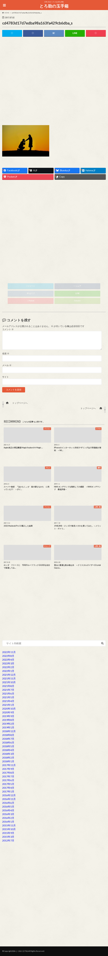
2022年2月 (8, 667)
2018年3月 (8, 753)
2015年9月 (8, 832)
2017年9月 (8, 768)
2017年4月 (8, 787)
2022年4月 (8, 659)
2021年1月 (8, 704)
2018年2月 (8, 757)
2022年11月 (9, 652)
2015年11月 (9, 825)
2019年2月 (8, 723)
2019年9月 (8, 716)
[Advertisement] (54, 63)
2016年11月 (9, 798)
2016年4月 (8, 810)
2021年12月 (9, 674)
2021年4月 (8, 700)
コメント (8, 329)
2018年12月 (9, 731)
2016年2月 (8, 817)
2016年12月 (9, 795)
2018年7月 (8, 738)
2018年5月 (8, 746)
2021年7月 (8, 689)
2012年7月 (8, 840)
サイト (5, 377)
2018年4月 (8, 749)
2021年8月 (8, 685)
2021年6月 (8, 693)
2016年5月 (8, 806)
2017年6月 (8, 780)
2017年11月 (9, 765)
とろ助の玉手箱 (54, 5)
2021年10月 (9, 682)
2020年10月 (9, 708)
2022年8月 (8, 655)
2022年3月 (8, 663)
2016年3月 (8, 814)
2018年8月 (8, 734)
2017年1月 (8, 791)
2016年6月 (8, 802)
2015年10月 (9, 829)
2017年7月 (8, 776)
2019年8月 (8, 719)
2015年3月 (8, 836)
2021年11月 (9, 678)
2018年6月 (8, 742)
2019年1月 (8, 727)
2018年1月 (8, 761)
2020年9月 (8, 712)
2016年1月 (8, 821)
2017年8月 (8, 772)
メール (6, 365)
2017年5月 (8, 783)
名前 (5, 353)
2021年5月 (8, 697)
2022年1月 (8, 670)
